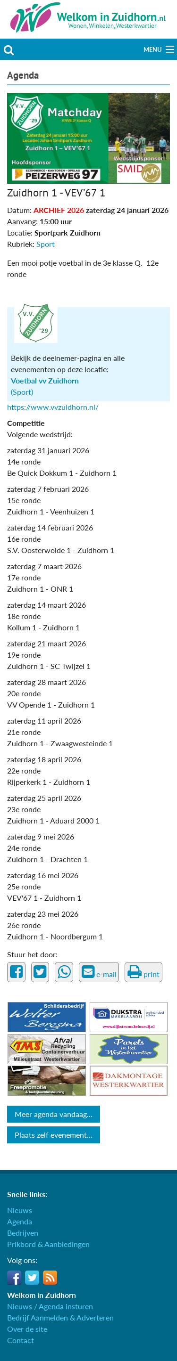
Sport (45, 243)
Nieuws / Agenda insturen (50, 1306)
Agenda (23, 75)
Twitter (32, 1278)
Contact (20, 1340)
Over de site (27, 1328)
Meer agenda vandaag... (54, 1113)
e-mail (99, 971)
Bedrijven (22, 1232)
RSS (50, 1278)
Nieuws (19, 1210)
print (143, 971)
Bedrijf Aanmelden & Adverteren (60, 1317)
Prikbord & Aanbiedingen (48, 1243)
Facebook (14, 1278)
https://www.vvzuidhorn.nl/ (53, 406)
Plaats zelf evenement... (54, 1134)
